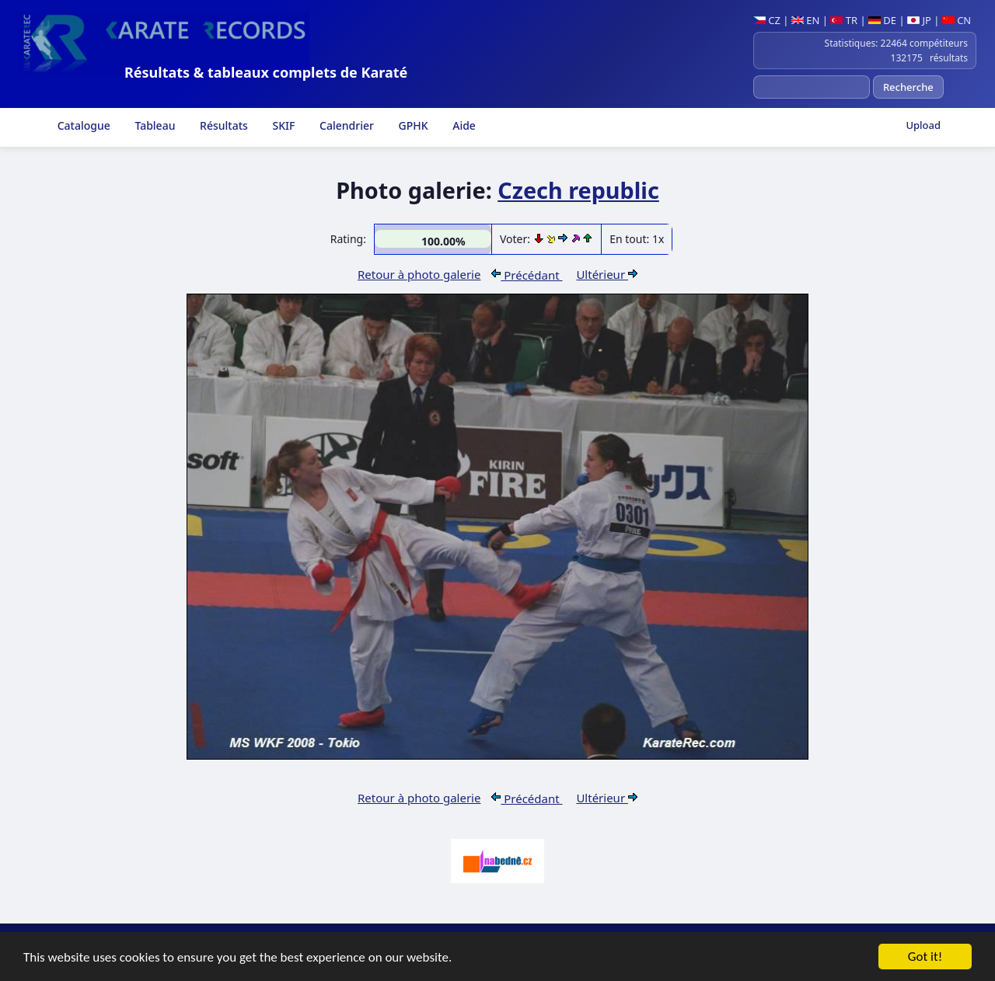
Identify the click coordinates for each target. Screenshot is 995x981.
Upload (923, 125)
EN (805, 20)
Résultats (222, 125)
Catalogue (82, 125)
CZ (766, 20)
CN (956, 20)
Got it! (925, 957)
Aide (463, 125)
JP (919, 20)
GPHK (412, 125)
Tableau (154, 125)
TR (843, 20)
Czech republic (578, 190)
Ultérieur (606, 274)
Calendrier (344, 125)
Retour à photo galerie (419, 274)
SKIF (282, 125)
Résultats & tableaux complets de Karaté (265, 72)
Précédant (526, 275)
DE (882, 20)
